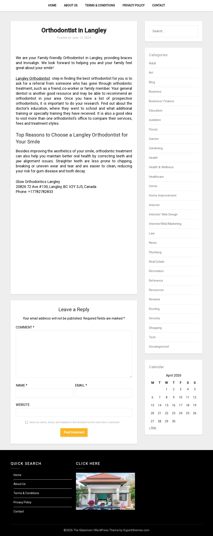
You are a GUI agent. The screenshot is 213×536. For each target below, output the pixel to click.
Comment (25, 327)
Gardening (156, 148)
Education (155, 110)
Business (155, 91)
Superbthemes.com (136, 530)
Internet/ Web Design (163, 214)
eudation (155, 120)
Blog (152, 82)
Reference (156, 280)
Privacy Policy (134, 5)
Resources (156, 290)
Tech (152, 337)
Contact (158, 5)
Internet (154, 205)
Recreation (156, 271)
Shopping (155, 328)
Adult (152, 63)
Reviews (154, 299)
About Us (71, 5)
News (153, 243)
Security (154, 318)
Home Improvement (162, 195)
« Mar (152, 428)
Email (81, 385)
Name (21, 385)
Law (152, 233)
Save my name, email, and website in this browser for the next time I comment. (74, 422)
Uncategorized (159, 346)
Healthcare (156, 177)
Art (151, 73)
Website (23, 405)
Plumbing (155, 252)
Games (154, 139)
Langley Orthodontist (33, 78)
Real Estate (156, 262)
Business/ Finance (161, 101)
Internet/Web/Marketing (165, 224)
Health (153, 158)
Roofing (154, 309)
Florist (153, 129)
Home (52, 5)
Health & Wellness (161, 167)
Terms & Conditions (100, 5)
